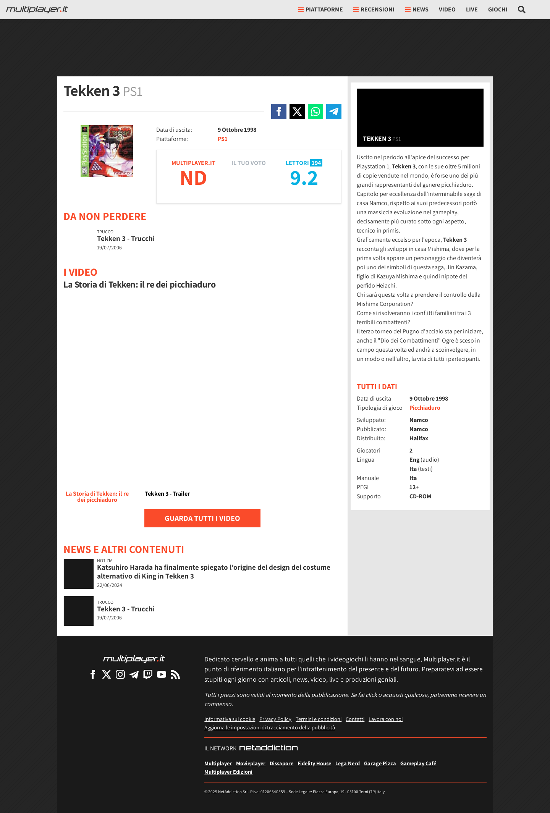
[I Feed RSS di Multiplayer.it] (175, 674)
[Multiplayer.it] (37, 9)
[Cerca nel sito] (522, 9)
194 (316, 162)
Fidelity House (314, 763)
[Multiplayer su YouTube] (161, 674)
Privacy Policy (275, 718)
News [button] (417, 9)
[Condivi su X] (297, 111)
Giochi (498, 9)
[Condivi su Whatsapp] (315, 111)
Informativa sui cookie (229, 718)
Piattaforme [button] (320, 9)
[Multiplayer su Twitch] (147, 674)
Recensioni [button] (374, 9)
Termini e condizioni (318, 718)
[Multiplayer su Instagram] (120, 674)
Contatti (355, 718)
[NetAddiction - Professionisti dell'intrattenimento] (268, 748)
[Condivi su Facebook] (278, 111)
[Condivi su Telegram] (333, 111)
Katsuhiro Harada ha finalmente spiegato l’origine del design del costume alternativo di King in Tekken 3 (213, 571)
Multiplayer (218, 763)
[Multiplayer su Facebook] (92, 674)
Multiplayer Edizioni (228, 771)
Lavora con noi (386, 718)
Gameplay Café (418, 763)
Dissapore (281, 763)
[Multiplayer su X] (106, 674)
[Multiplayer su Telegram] (134, 674)
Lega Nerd (347, 763)
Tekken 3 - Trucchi (126, 238)
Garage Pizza (380, 763)
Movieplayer (250, 763)
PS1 (223, 139)
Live (472, 9)
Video (447, 9)
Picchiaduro (424, 408)
